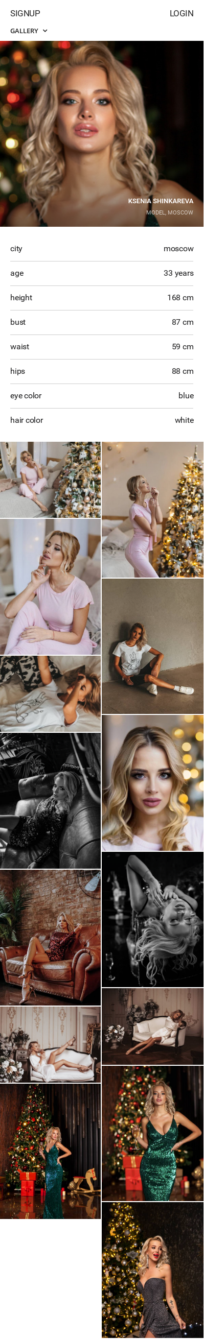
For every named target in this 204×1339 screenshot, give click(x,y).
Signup (25, 13)
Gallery (28, 30)
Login (182, 13)
